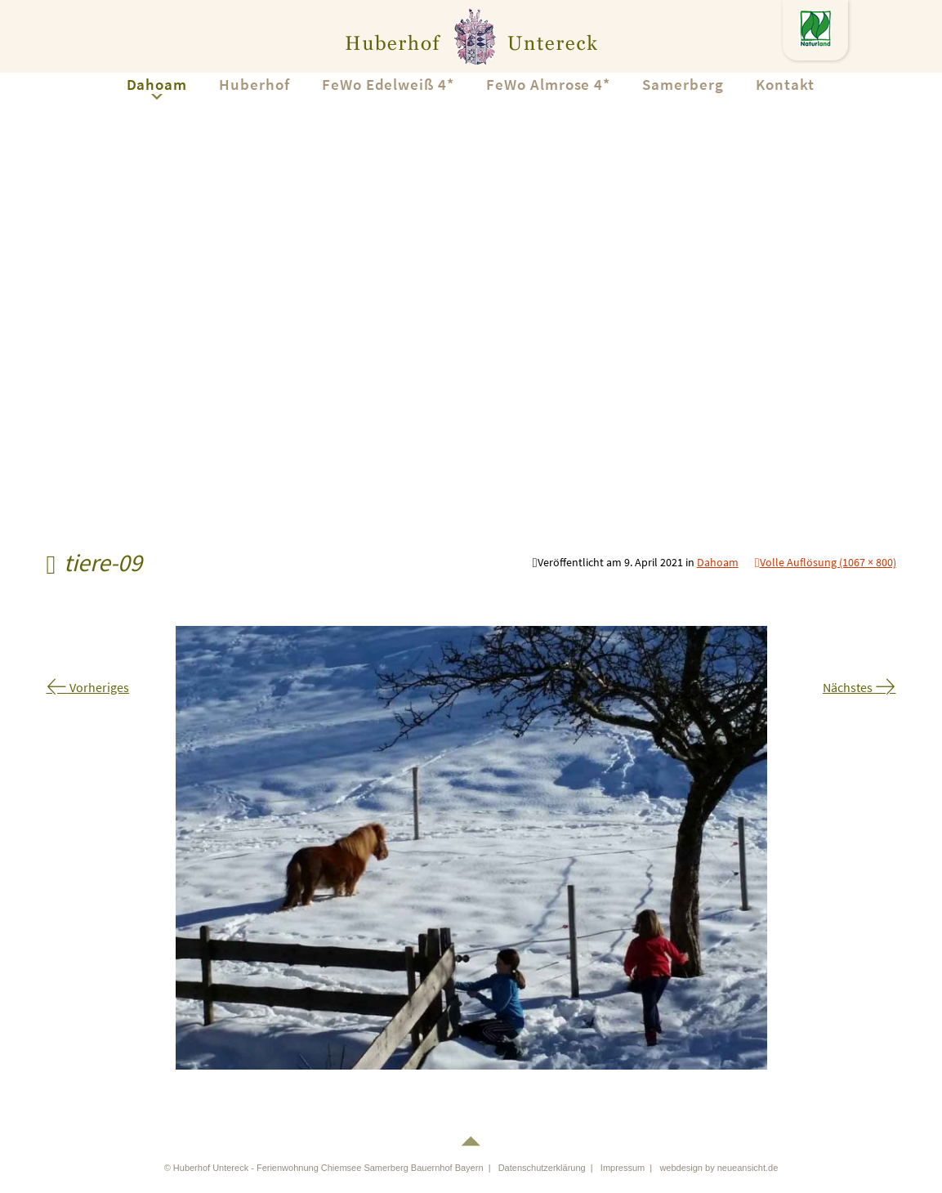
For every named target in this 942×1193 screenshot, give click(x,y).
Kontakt (785, 84)
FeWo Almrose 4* (548, 84)
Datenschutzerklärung (542, 1168)
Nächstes (859, 687)
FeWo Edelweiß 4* (388, 84)
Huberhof (254, 84)
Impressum (622, 1168)
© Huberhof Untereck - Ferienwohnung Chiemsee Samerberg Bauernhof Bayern (324, 1168)
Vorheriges (88, 687)
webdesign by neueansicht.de (718, 1168)
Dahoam (157, 84)
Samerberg (683, 84)
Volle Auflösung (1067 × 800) (828, 562)
